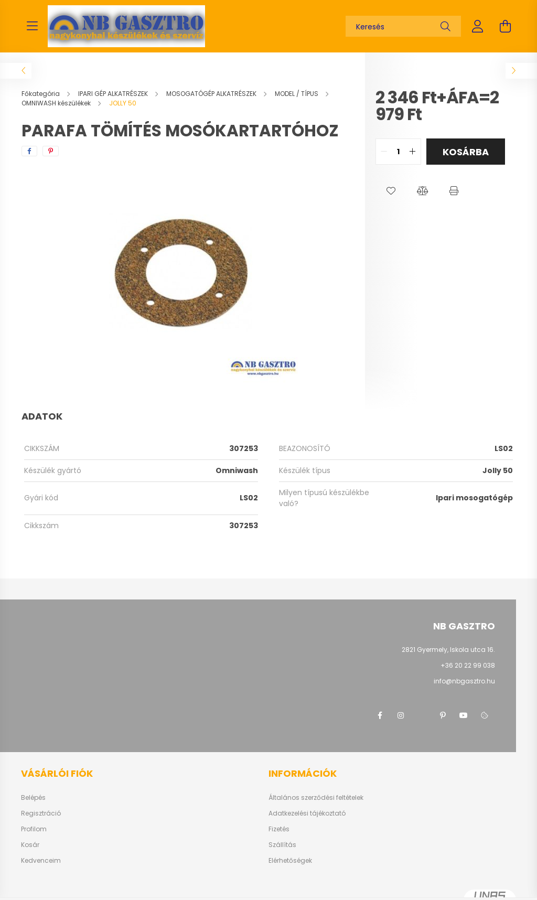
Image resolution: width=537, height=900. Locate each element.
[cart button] (505, 26)
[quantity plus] (413, 151)
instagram (400, 715)
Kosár (30, 845)
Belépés (33, 797)
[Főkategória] (41, 93)
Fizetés (278, 829)
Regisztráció (41, 813)
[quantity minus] (384, 151)
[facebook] (29, 151)
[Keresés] (403, 26)
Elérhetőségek (290, 860)
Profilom (34, 829)
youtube (463, 715)
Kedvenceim (41, 860)
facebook (379, 715)
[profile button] (477, 26)
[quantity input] (398, 151)
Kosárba (466, 151)
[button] (391, 190)
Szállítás (282, 845)
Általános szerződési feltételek (315, 797)
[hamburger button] (32, 26)
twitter (421, 715)
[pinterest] (50, 151)
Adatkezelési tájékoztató (307, 813)
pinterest (442, 715)
